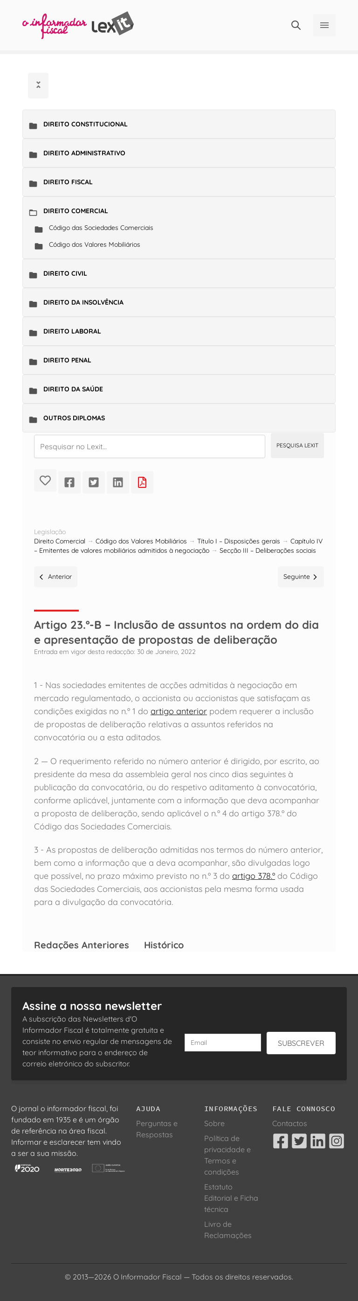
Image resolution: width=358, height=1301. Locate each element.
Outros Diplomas (74, 418)
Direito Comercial (75, 211)
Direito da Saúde (73, 389)
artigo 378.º (253, 875)
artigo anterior (179, 711)
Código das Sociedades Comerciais (101, 227)
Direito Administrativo (84, 153)
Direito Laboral (72, 331)
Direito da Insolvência (83, 302)
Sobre (214, 1123)
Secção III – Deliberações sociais (268, 550)
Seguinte (300, 576)
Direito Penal (67, 360)
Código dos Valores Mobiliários (94, 244)
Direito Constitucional (85, 124)
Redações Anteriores (81, 945)
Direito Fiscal (68, 182)
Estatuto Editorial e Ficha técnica (231, 1198)
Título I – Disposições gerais (238, 541)
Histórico (164, 945)
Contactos (289, 1123)
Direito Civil (65, 273)
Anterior (56, 576)
